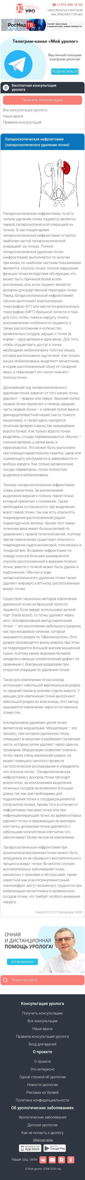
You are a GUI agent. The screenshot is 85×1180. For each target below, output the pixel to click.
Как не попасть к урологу (43, 1133)
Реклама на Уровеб (42, 1092)
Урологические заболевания (42, 1117)
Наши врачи (13, 116)
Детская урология (42, 1125)
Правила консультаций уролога (42, 1036)
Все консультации (43, 1021)
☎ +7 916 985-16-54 (67, 5)
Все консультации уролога (25, 110)
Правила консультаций (22, 122)
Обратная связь (43, 1140)
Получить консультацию (42, 100)
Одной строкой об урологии (42, 1077)
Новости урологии (42, 1085)
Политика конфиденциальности (42, 1100)
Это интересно (42, 1069)
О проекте (42, 1061)
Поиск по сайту (24, 980)
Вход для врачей (42, 1044)
